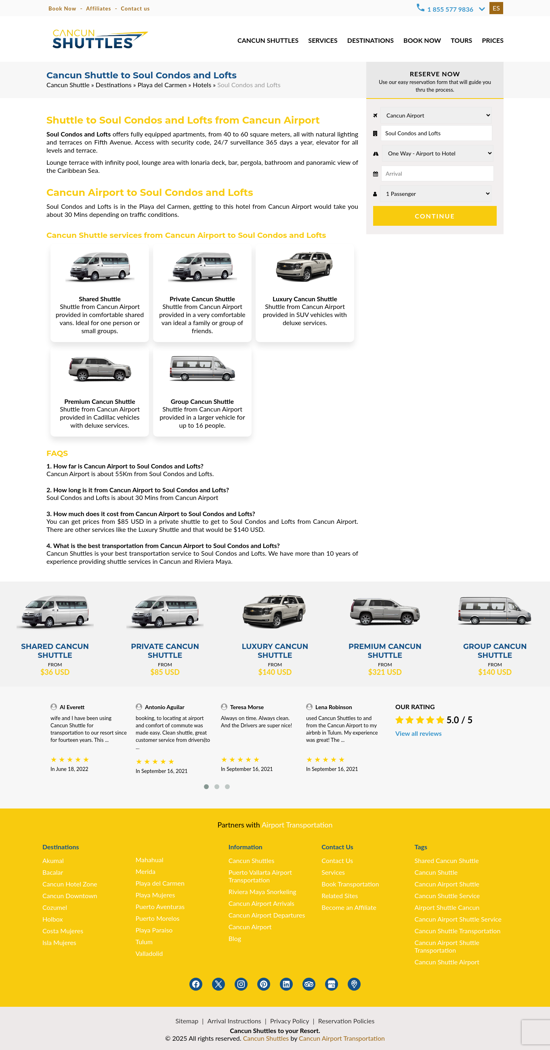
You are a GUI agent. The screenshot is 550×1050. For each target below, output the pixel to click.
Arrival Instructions (234, 1021)
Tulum (144, 941)
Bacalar (52, 872)
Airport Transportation (297, 824)
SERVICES (322, 40)
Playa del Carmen (162, 84)
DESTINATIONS (370, 40)
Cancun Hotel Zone (69, 884)
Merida (145, 871)
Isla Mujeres (59, 942)
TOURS (461, 40)
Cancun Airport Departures (267, 915)
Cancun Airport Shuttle (447, 884)
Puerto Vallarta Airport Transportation (260, 876)
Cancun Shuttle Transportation (458, 930)
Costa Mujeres (62, 930)
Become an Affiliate (348, 907)
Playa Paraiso (153, 930)
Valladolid (149, 953)
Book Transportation (350, 884)
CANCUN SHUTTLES (267, 40)
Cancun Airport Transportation (342, 1038)
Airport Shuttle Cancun (447, 907)
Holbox (52, 919)
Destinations (114, 84)
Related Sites (339, 895)
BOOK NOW (422, 40)
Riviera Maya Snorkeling (262, 891)
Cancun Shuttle (68, 84)
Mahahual (149, 859)
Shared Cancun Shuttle (447, 860)
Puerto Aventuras (160, 906)
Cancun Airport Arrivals (261, 903)
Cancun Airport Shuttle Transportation (447, 946)
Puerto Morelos (157, 918)
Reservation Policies (346, 1021)
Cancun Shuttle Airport (447, 962)
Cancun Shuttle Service (447, 895)
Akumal (53, 860)
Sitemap (187, 1021)
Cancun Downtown (69, 895)
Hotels (202, 84)
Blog (235, 938)
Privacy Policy (289, 1021)
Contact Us (337, 860)
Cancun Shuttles (252, 860)
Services (333, 872)
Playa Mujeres (155, 895)
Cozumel (54, 907)
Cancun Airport (250, 926)
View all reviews (418, 733)
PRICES (493, 40)
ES (496, 8)
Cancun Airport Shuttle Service (458, 919)
